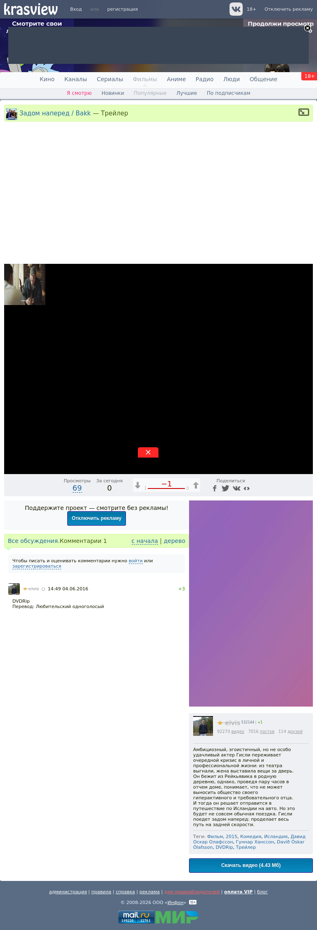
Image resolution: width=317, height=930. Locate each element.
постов (267, 731)
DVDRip (224, 847)
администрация (68, 892)
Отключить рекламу (289, 9)
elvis (228, 723)
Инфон (176, 902)
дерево (174, 541)
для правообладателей (192, 892)
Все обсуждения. (34, 541)
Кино (47, 79)
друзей (295, 731)
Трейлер (245, 847)
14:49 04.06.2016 (68, 589)
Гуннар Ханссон (255, 842)
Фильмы (145, 79)
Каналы (75, 79)
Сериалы (110, 79)
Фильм (215, 836)
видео (238, 731)
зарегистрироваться (36, 566)
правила (101, 892)
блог (262, 892)
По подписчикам (228, 93)
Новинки (113, 93)
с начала (145, 541)
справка (125, 892)
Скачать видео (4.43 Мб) (251, 865)
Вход (76, 9)
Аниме (176, 79)
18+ (251, 9)
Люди (231, 79)
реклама (150, 892)
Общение (263, 79)
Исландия (276, 836)
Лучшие (186, 93)
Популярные (150, 93)
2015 (231, 836)
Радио (205, 79)
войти (136, 561)
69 (77, 488)
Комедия (250, 836)
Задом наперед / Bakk (55, 113)
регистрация (122, 9)
